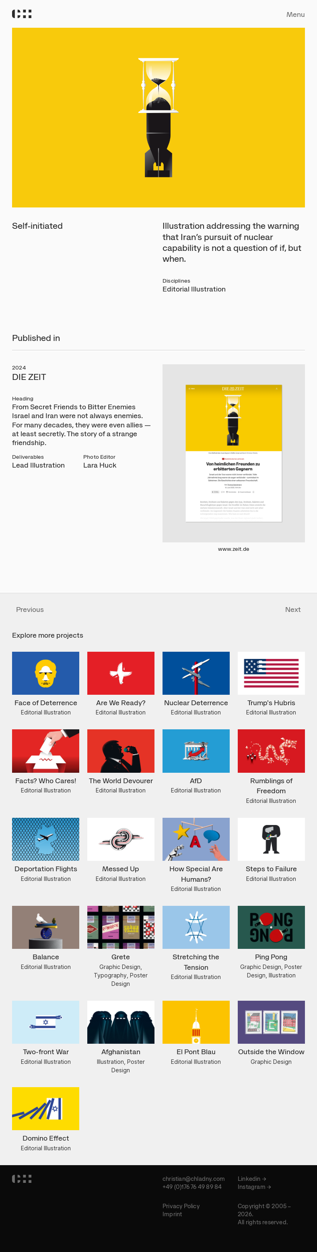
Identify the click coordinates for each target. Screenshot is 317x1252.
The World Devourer (121, 780)
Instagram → (254, 1186)
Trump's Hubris (271, 702)
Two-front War (46, 1051)
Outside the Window (271, 1051)
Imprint (172, 1214)
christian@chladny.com (194, 1178)
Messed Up (120, 868)
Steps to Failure (271, 868)
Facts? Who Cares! (45, 780)
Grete (120, 956)
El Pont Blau (196, 1051)
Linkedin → (252, 1178)
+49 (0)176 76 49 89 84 (192, 1186)
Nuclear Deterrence (196, 702)
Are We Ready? (121, 702)
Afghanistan (120, 1051)
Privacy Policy (181, 1206)
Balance (46, 956)
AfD (196, 780)
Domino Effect (46, 1138)
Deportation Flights (45, 868)
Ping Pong (271, 956)
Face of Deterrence (45, 702)
